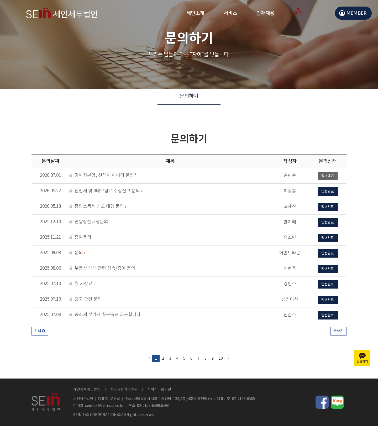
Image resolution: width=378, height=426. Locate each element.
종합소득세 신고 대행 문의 (97, 206)
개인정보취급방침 (87, 389)
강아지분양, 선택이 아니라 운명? (102, 175)
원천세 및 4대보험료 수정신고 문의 (105, 191)
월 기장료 (82, 284)
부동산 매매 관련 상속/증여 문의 (102, 268)
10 (221, 358)
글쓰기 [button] (338, 331)
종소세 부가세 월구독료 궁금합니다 (105, 315)
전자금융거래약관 (124, 389)
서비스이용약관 (159, 389)
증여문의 (80, 237)
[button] (40, 331)
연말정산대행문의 (90, 222)
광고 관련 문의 (85, 299)
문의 (77, 253)
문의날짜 (50, 161)
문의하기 (189, 96)
